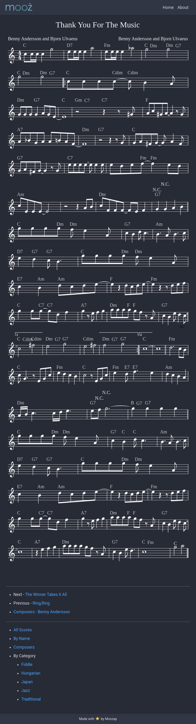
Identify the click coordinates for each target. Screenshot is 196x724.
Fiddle (27, 664)
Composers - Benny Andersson (42, 611)
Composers (24, 647)
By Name (22, 638)
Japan (27, 682)
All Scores (23, 630)
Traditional (31, 699)
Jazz (25, 690)
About (183, 7)
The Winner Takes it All (46, 594)
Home (168, 7)
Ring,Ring (41, 603)
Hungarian (30, 673)
